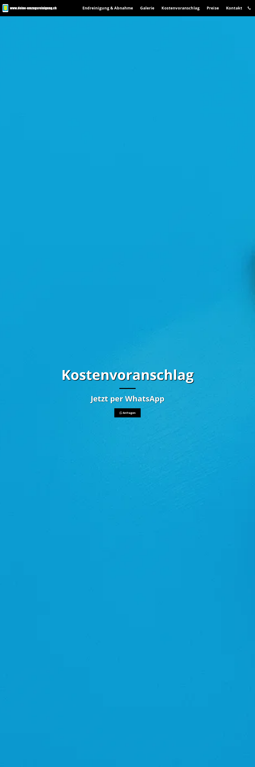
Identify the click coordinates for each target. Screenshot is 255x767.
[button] (249, 8)
